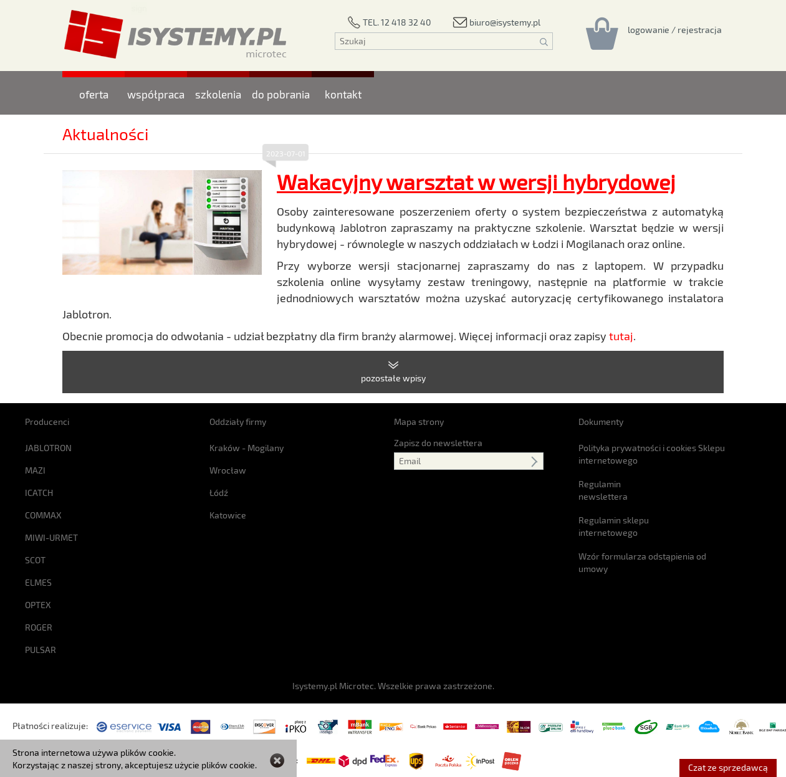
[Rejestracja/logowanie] (675, 29)
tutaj (621, 336)
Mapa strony (419, 421)
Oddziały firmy (237, 421)
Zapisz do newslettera (438, 442)
